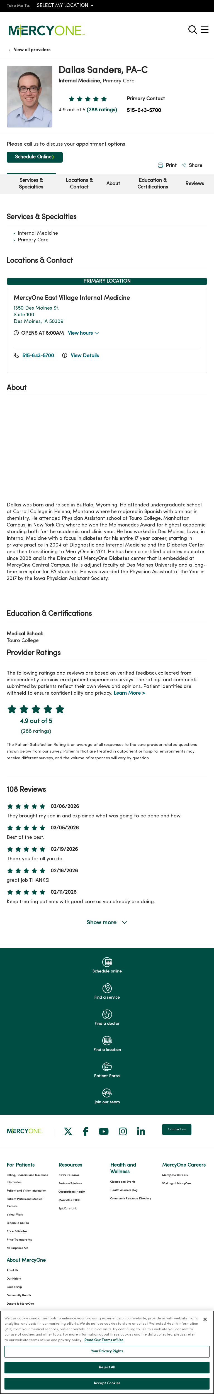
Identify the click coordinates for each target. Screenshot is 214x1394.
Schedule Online (33, 157)
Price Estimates (17, 1231)
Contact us (177, 1129)
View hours (83, 333)
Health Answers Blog (123, 1190)
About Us (12, 1270)
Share (192, 165)
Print (167, 165)
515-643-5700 (144, 110)
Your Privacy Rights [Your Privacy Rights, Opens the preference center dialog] (107, 1351)
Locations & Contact (79, 184)
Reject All (107, 1367)
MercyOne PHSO (69, 1200)
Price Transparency (19, 1240)
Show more (107, 923)
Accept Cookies (107, 1383)
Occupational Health (72, 1192)
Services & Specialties (31, 184)
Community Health (19, 1295)
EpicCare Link (68, 1208)
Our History (14, 1279)
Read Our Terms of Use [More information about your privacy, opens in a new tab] (103, 1340)
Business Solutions (70, 1183)
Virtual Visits (15, 1215)
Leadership (14, 1287)
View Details (80, 356)
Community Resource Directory (130, 1198)
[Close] (205, 1319)
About (113, 184)
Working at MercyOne (176, 1183)
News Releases (69, 1175)
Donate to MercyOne (20, 1304)
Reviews (194, 184)
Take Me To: (18, 6)
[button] (206, 27)
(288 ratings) (102, 110)
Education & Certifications (152, 184)
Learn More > (129, 693)
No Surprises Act (17, 1248)
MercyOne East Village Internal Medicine (72, 298)
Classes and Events (122, 1182)
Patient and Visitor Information (26, 1191)
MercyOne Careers (175, 1175)
